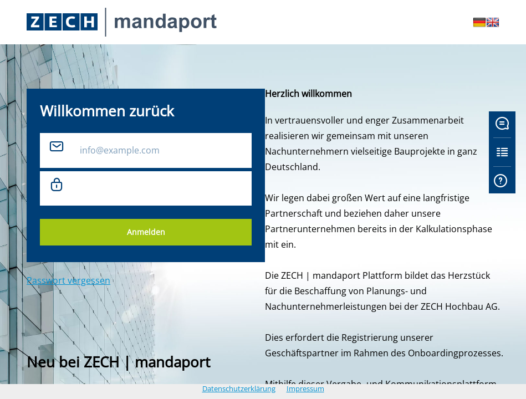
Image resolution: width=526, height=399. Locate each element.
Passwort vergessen (68, 281)
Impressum (305, 388)
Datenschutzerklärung (238, 388)
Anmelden (146, 232)
